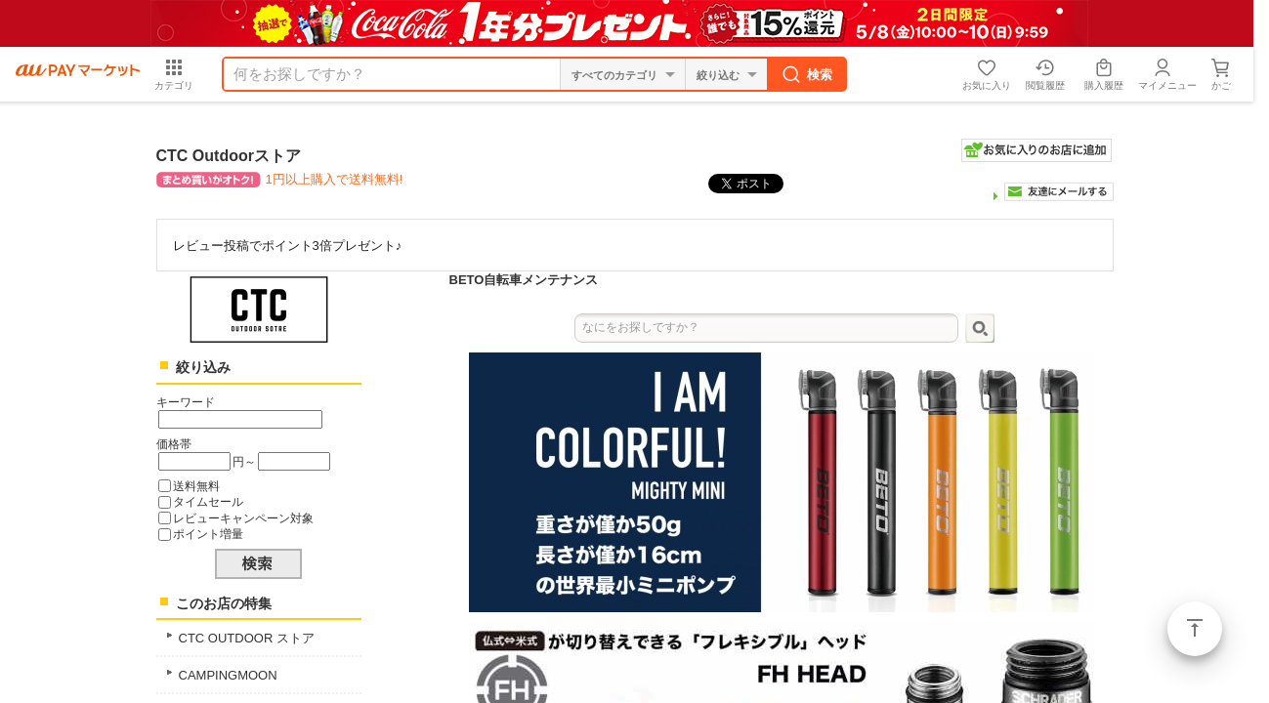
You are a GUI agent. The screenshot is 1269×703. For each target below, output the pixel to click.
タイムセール (208, 501)
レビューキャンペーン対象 (243, 518)
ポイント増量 (208, 533)
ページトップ (1194, 628)
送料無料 (196, 485)
